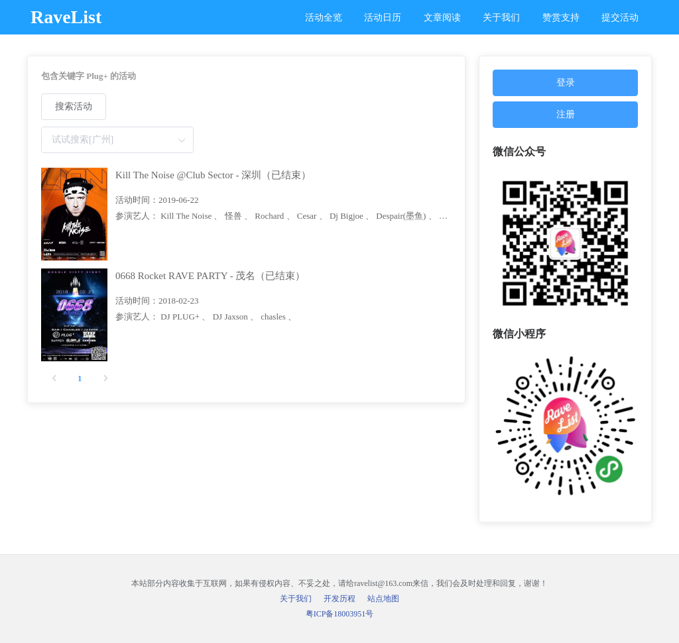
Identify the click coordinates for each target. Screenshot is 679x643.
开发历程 (339, 598)
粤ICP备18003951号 (340, 613)
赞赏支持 (561, 18)
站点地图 (383, 598)
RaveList (66, 17)
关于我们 (501, 18)
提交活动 (620, 18)
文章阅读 (442, 18)
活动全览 (323, 18)
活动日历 (382, 18)
